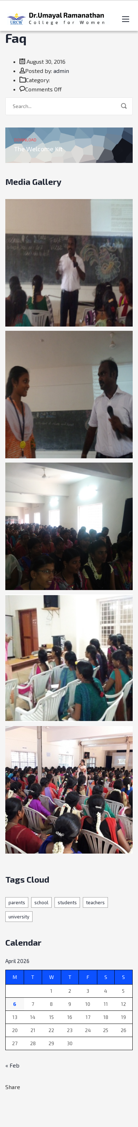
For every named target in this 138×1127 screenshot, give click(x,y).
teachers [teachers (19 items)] (95, 902)
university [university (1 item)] (18, 916)
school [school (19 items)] (41, 902)
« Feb (12, 1065)
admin (61, 70)
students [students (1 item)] (67, 902)
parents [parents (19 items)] (16, 902)
